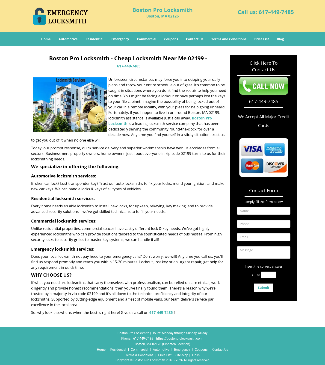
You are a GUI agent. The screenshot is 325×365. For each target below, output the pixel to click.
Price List (261, 39)
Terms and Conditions (228, 39)
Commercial (146, 39)
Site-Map (181, 355)
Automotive (68, 39)
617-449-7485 (276, 12)
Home (46, 39)
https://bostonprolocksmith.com (179, 338)
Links (196, 355)
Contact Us (195, 39)
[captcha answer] (268, 275)
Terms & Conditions (139, 355)
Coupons (171, 39)
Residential (94, 39)
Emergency (120, 39)
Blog (280, 39)
